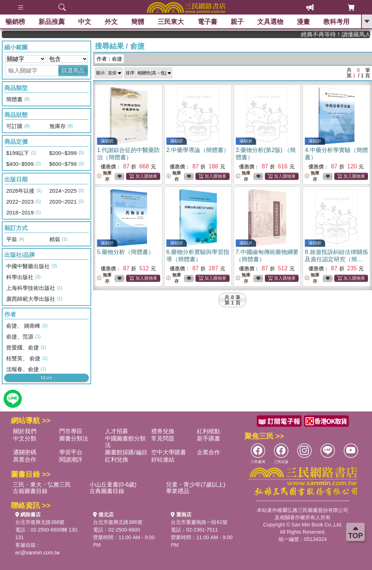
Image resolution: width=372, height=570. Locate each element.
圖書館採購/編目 (126, 452)
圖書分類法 (73, 438)
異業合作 (24, 459)
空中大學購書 (168, 452)
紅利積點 (208, 431)
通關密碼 (24, 452)
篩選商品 (73, 70)
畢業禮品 (177, 491)
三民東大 (171, 21)
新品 (52, 21)
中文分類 (24, 438)
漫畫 (303, 21)
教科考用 (336, 21)
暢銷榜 (15, 21)
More (46, 378)
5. (125, 252)
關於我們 (24, 431)
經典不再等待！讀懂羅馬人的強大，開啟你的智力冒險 (344, 34)
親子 (237, 21)
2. (197, 150)
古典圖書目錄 (106, 491)
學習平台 (70, 452)
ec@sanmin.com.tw (37, 552)
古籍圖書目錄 (30, 491)
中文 (84, 21)
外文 (111, 21)
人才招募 (116, 431)
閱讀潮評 (70, 459)
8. (336, 259)
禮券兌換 (162, 431)
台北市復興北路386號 (39, 522)
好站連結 (162, 459)
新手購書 (208, 438)
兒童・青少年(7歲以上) (196, 484)
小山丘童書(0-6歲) (113, 484)
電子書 (207, 21)
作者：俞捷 (109, 59)
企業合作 (208, 452)
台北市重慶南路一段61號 (199, 522)
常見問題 (162, 438)
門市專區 (70, 431)
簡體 (137, 21)
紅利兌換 (116, 459)
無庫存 (104, 176)
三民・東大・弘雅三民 (42, 484)
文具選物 (270, 21)
